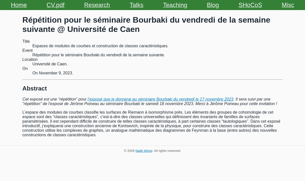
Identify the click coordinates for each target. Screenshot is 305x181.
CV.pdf (56, 5)
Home (19, 5)
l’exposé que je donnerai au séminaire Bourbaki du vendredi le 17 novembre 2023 (160, 99)
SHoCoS (250, 5)
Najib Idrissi (143, 151)
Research (97, 5)
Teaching (175, 5)
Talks (136, 5)
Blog (213, 5)
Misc (288, 5)
